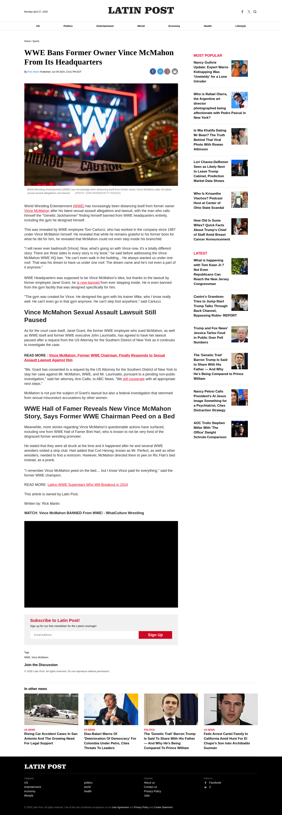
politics (88, 782)
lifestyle (29, 795)
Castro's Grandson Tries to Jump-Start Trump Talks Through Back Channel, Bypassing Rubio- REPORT (215, 306)
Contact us (150, 787)
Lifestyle (240, 26)
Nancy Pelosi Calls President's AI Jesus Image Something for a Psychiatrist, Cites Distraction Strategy (210, 401)
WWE (78, 206)
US (38, 26)
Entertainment (105, 26)
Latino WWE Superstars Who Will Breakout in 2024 (88, 485)
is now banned (88, 283)
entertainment (32, 787)
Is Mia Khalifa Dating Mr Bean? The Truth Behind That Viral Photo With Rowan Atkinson (210, 140)
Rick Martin (34, 71)
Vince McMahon (37, 211)
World (141, 26)
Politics (68, 26)
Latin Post (141, 10)
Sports (36, 41)
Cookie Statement (163, 807)
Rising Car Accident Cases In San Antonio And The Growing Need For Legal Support (51, 738)
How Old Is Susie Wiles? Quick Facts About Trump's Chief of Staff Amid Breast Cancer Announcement (212, 230)
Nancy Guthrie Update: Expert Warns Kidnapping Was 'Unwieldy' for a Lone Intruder (211, 72)
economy (30, 791)
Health (208, 26)
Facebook (215, 782)
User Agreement (120, 807)
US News (29, 729)
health (88, 791)
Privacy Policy (152, 791)
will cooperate (133, 379)
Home (27, 41)
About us (149, 782)
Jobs (147, 795)
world (87, 787)
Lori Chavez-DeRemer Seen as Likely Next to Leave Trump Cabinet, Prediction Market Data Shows (211, 171)
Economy (174, 26)
